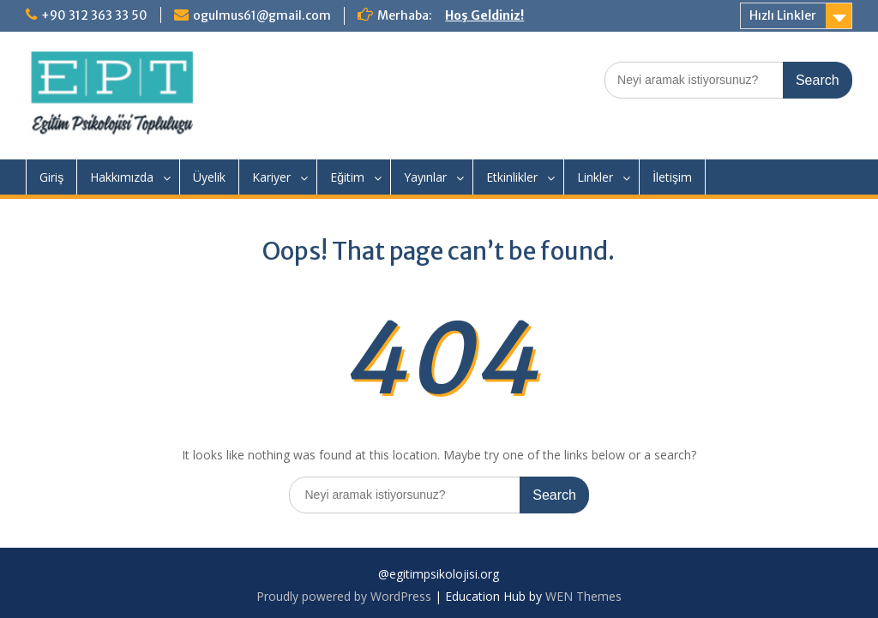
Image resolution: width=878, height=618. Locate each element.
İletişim (672, 177)
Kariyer (271, 177)
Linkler (595, 177)
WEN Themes (583, 596)
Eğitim (347, 177)
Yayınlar (425, 177)
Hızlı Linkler (782, 15)
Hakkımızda (121, 177)
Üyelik (209, 177)
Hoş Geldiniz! (484, 15)
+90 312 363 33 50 (94, 15)
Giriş (51, 177)
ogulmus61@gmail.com (262, 15)
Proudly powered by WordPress (343, 596)
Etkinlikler (512, 177)
